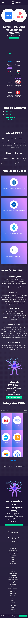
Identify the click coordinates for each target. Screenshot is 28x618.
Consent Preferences (13, 588)
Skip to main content (14, 53)
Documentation (13, 577)
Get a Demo (23, 615)
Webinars (13, 597)
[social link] (6, 545)
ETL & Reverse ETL (13, 552)
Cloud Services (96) (20, 466)
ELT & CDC (13, 554)
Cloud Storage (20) (7, 466)
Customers (13, 593)
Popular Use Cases (10, 117)
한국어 (13, 611)
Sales (13, 559)
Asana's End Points (10, 120)
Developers (13, 563)
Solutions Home (13, 550)
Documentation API (13, 579)
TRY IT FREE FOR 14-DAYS (14, 397)
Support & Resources (13, 573)
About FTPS (8, 111)
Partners (13, 600)
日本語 (13, 609)
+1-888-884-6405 (13, 542)
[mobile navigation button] (2, 2)
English (13, 607)
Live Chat (13, 571)
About (13, 598)
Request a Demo (14, 37)
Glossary (13, 586)
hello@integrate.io (13, 538)
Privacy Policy (13, 584)
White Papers (13, 595)
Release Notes (13, 565)
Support (13, 561)
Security (13, 581)
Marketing (13, 557)
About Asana (8, 114)
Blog (13, 570)
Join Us (13, 602)
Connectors (13, 555)
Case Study (10, 68)
